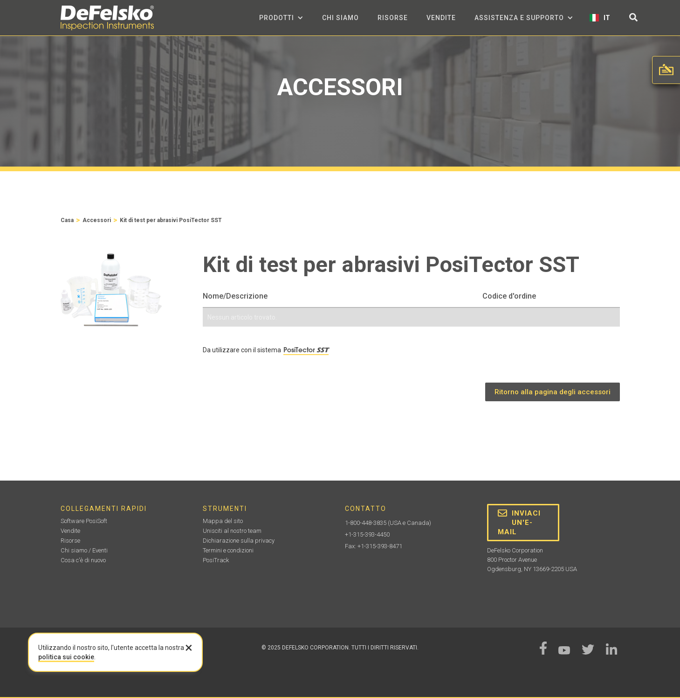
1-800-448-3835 (365, 522)
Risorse (393, 17)
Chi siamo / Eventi (84, 550)
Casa (67, 220)
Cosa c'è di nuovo (83, 560)
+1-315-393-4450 (367, 534)
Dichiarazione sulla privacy (239, 540)
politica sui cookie (66, 657)
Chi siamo (340, 17)
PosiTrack (216, 560)
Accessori (96, 220)
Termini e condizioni (228, 550)
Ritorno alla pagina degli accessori (553, 392)
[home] (107, 18)
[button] (281, 18)
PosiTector (306, 350)
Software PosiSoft (84, 520)
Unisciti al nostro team (232, 530)
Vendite (441, 17)
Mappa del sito (223, 520)
